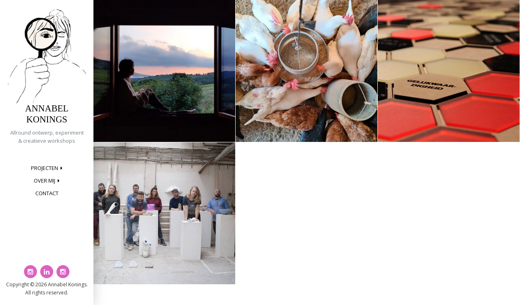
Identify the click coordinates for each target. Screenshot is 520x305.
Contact (46, 193)
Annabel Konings (47, 113)
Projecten (44, 168)
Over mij (44, 180)
